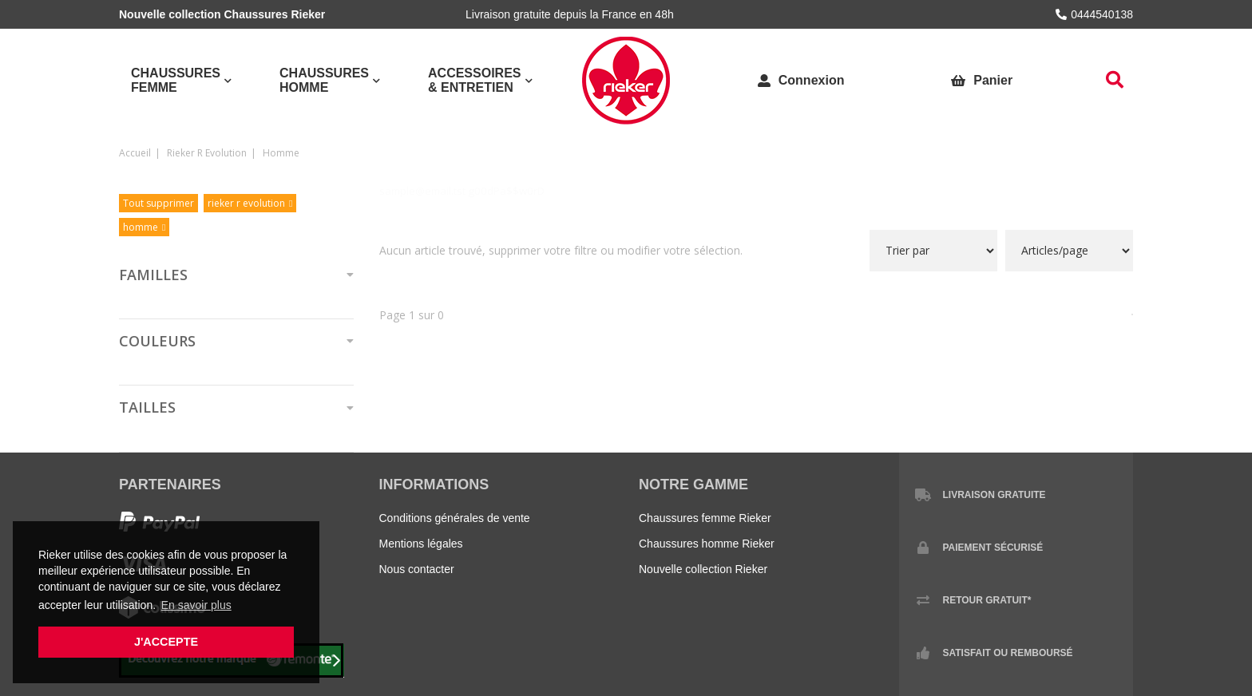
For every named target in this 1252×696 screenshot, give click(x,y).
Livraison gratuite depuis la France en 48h (570, 14)
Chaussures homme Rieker (707, 543)
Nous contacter (416, 569)
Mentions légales (421, 543)
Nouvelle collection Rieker (703, 569)
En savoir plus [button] (196, 605)
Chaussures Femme (175, 80)
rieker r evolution (207, 153)
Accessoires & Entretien (474, 80)
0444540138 (1094, 14)
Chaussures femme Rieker (705, 518)
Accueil (135, 153)
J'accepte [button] (166, 641)
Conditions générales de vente (454, 518)
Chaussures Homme (324, 80)
